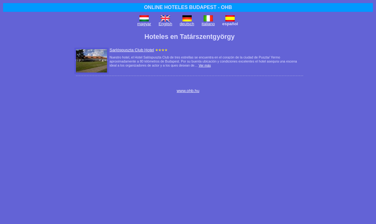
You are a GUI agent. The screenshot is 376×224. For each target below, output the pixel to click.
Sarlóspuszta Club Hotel (132, 50)
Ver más (205, 65)
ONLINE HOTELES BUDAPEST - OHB (188, 7)
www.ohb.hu (188, 90)
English (165, 23)
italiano (208, 23)
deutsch (187, 23)
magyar (144, 23)
